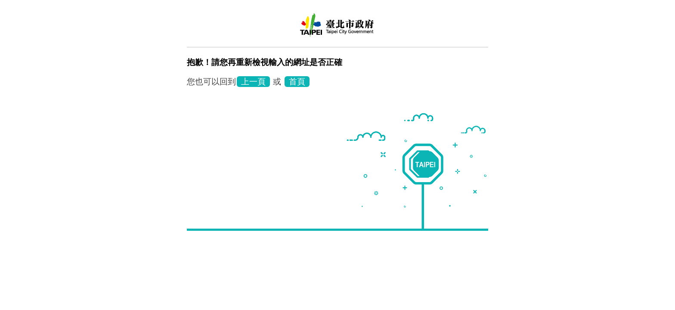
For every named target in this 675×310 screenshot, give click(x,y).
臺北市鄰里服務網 (337, 28)
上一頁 (253, 81)
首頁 (297, 81)
